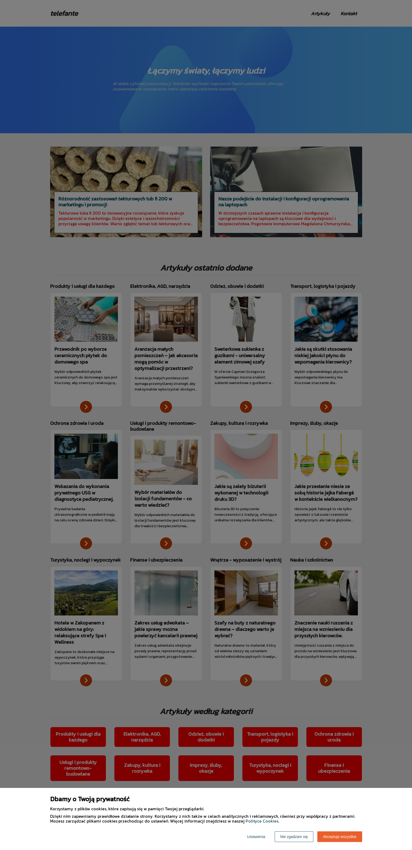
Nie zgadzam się (294, 837)
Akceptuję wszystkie (339, 837)
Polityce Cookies (262, 821)
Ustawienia (256, 837)
